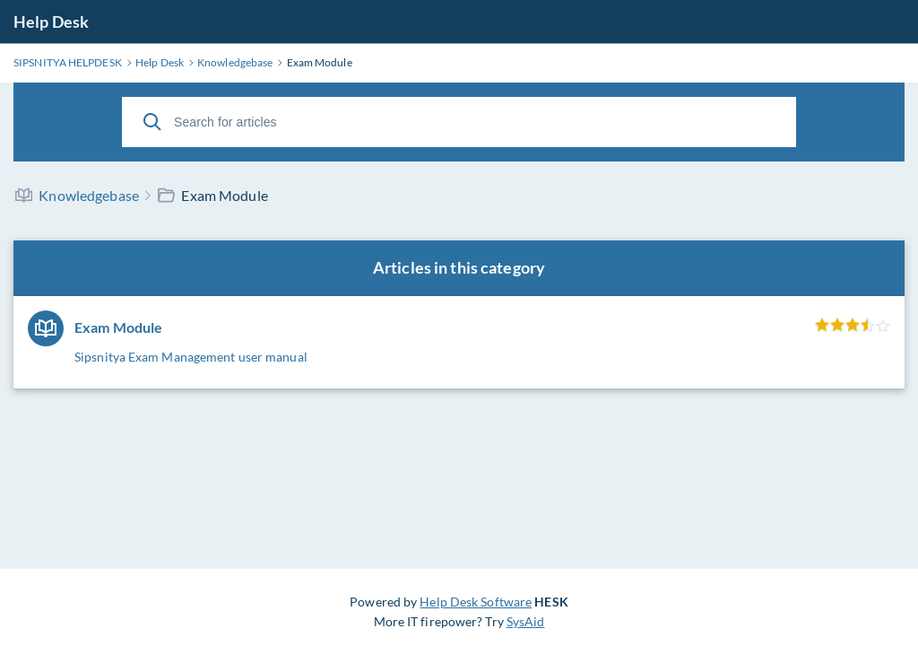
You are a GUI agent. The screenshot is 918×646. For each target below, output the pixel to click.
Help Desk (51, 21)
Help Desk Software (476, 601)
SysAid (526, 621)
